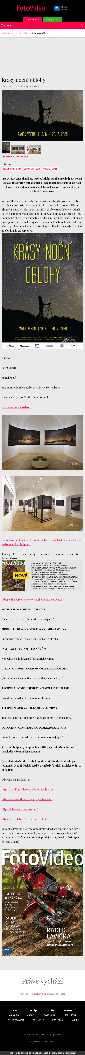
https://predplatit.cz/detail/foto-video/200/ (27, 819)
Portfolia (49, 1015)
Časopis (31, 1015)
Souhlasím (70, 1053)
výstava (46, 169)
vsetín (55, 169)
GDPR (74, 1020)
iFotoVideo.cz (32, 19)
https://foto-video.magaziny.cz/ (20, 809)
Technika (68, 1010)
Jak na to (14, 1015)
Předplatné (69, 1015)
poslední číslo (40, 994)
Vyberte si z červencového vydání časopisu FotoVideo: (32, 599)
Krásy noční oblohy (12, 169)
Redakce (38, 86)
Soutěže (49, 1010)
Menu (8, 25)
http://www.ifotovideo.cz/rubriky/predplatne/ (28, 789)
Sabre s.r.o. (50, 1041)
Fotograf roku (52, 19)
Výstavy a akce (16, 1020)
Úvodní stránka (8, 33)
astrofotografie (32, 169)
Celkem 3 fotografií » (15, 156)
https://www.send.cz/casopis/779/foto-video (27, 799)
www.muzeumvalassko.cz (16, 407)
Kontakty (38, 1020)
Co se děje (23, 33)
